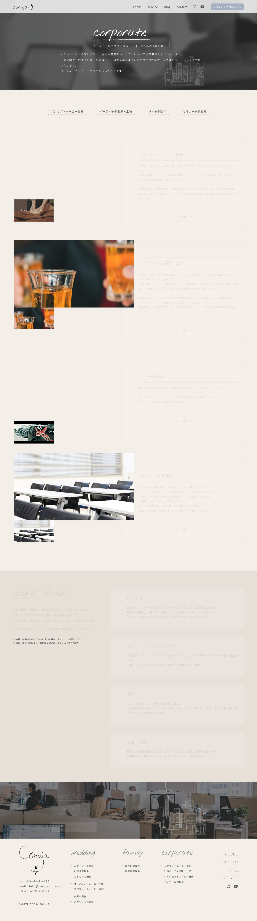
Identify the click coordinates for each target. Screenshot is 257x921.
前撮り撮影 (80, 896)
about (137, 7)
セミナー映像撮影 (194, 111)
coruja (23, 7)
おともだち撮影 (83, 876)
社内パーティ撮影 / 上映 (177, 871)
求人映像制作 (157, 111)
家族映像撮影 (132, 871)
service (153, 7)
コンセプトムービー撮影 (67, 111)
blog (167, 7)
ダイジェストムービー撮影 (179, 876)
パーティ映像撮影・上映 (116, 111)
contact (182, 7)
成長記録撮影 (132, 865)
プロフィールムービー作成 (89, 889)
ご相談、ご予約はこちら (227, 6)
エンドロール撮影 (84, 865)
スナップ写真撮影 (84, 901)
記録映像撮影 (81, 871)
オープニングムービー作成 (89, 883)
